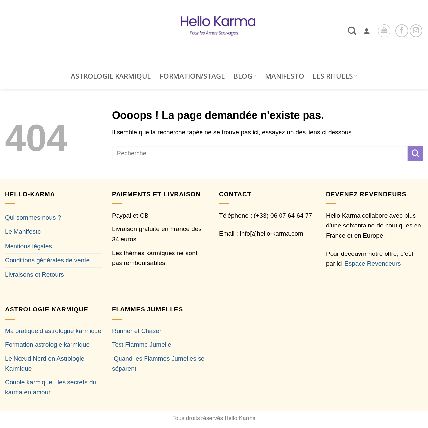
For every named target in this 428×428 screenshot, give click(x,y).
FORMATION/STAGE (192, 76)
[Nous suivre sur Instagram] (416, 30)
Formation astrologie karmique (47, 344)
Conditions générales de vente (47, 260)
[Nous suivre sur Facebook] (401, 30)
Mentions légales (28, 246)
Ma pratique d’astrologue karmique (53, 330)
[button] (366, 30)
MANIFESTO (284, 76)
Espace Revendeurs (372, 263)
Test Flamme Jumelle (141, 344)
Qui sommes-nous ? (33, 217)
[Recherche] (352, 30)
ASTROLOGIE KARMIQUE (111, 76)
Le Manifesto (23, 231)
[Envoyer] (415, 153)
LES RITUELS (335, 76)
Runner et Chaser (136, 330)
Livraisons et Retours (34, 274)
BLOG (244, 76)
